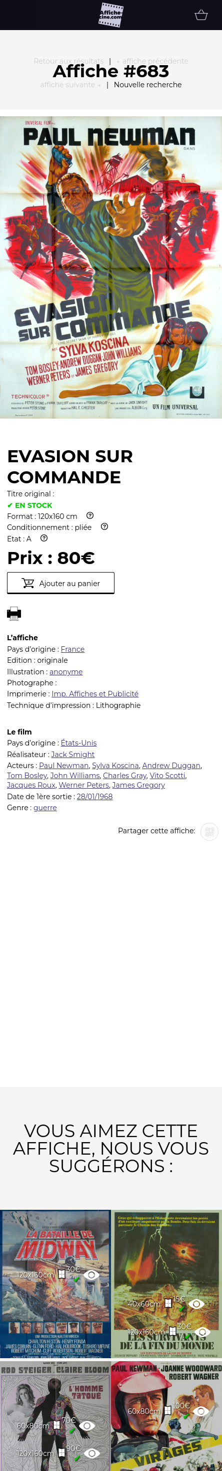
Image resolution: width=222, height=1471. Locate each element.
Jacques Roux (31, 669)
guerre (45, 691)
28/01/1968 (95, 680)
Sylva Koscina (115, 649)
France (73, 533)
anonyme (66, 556)
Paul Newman (64, 649)
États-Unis (79, 627)
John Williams (75, 659)
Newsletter (173, 1459)
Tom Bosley (27, 659)
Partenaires (94, 1459)
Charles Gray (124, 659)
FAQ (31, 1459)
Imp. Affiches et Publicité (95, 578)
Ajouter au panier (61, 467)
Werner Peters (83, 669)
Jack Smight (72, 638)
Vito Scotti (167, 659)
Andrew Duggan (171, 649)
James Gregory (138, 669)
